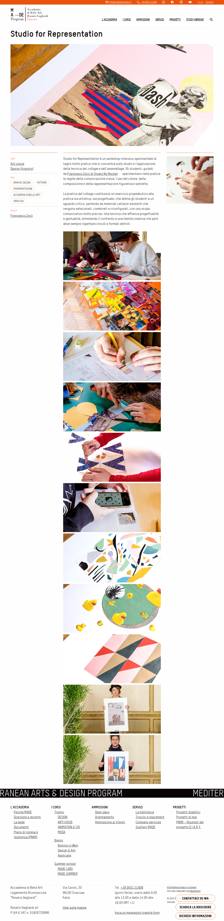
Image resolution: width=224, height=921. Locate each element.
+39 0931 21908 (149, 2)
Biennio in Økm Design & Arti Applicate (68, 850)
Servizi (159, 19)
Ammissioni (143, 19)
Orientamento (104, 817)
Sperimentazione (23, 188)
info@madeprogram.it (120, 2)
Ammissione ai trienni (110, 822)
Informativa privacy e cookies (181, 887)
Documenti (21, 827)
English (210, 2)
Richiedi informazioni (195, 916)
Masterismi (195, 891)
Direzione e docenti (27, 817)
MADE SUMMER (68, 874)
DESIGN (62, 817)
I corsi (127, 19)
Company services (148, 822)
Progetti (175, 19)
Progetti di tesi (186, 817)
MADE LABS (65, 869)
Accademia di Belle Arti (26, 194)
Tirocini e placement (150, 817)
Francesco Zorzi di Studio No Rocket (94, 174)
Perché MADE (23, 812)
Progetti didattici (188, 812)
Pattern (41, 182)
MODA (61, 832)
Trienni (59, 812)
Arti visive (17, 164)
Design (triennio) (21, 169)
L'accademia (109, 19)
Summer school (65, 864)
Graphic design (21, 182)
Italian (200, 2)
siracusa (18, 201)
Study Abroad (195, 19)
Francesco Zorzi (21, 216)
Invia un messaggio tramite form (137, 913)
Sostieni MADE (145, 827)
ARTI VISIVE (65, 822)
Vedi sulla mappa (74, 908)
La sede (19, 822)
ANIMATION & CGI (69, 827)
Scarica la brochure (195, 907)
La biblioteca (145, 812)
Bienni (58, 840)
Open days (102, 812)
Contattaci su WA (195, 898)
